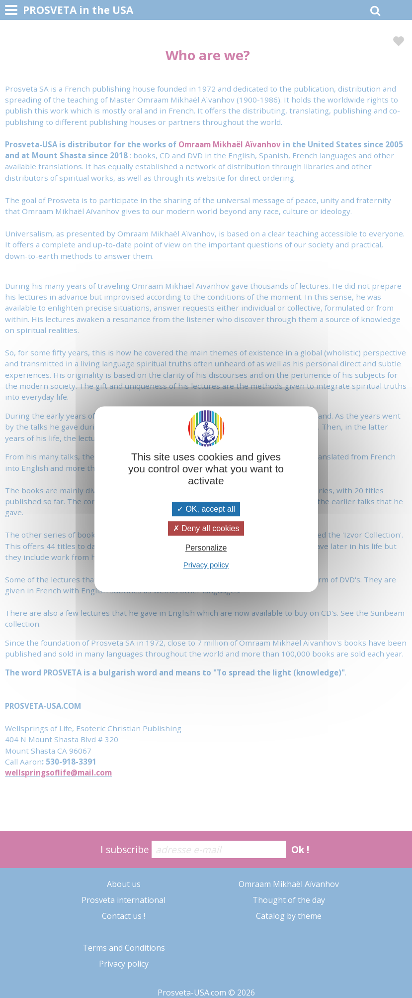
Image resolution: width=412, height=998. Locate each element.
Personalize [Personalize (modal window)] (206, 548)
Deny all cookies (206, 528)
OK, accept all (206, 509)
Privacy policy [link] (206, 564)
